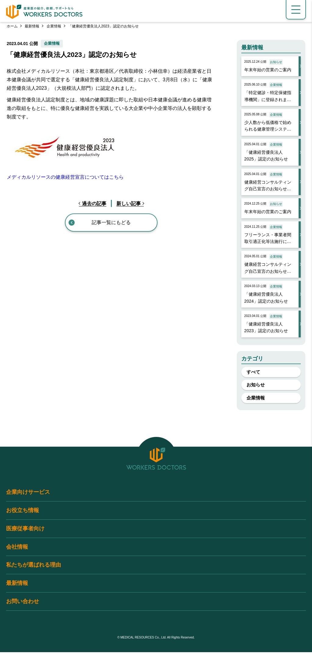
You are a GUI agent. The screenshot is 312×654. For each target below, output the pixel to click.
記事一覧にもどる (111, 222)
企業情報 (54, 26)
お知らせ (256, 385)
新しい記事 (128, 203)
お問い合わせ (22, 603)
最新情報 (32, 26)
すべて (254, 372)
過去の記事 (94, 203)
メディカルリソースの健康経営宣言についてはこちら (65, 177)
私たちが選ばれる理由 (33, 567)
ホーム (12, 26)
